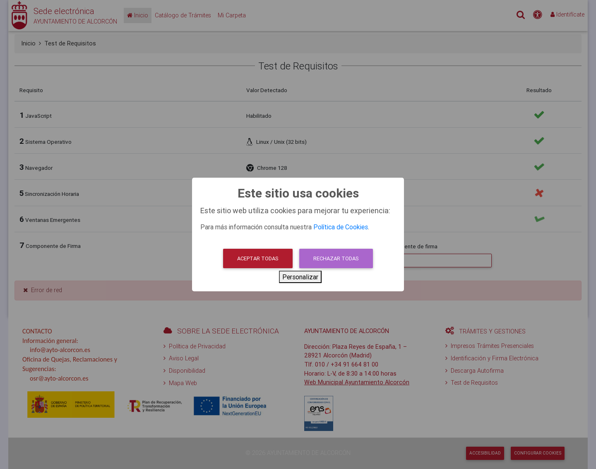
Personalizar (300, 277)
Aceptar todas (258, 258)
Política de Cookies (340, 227)
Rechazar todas (336, 258)
